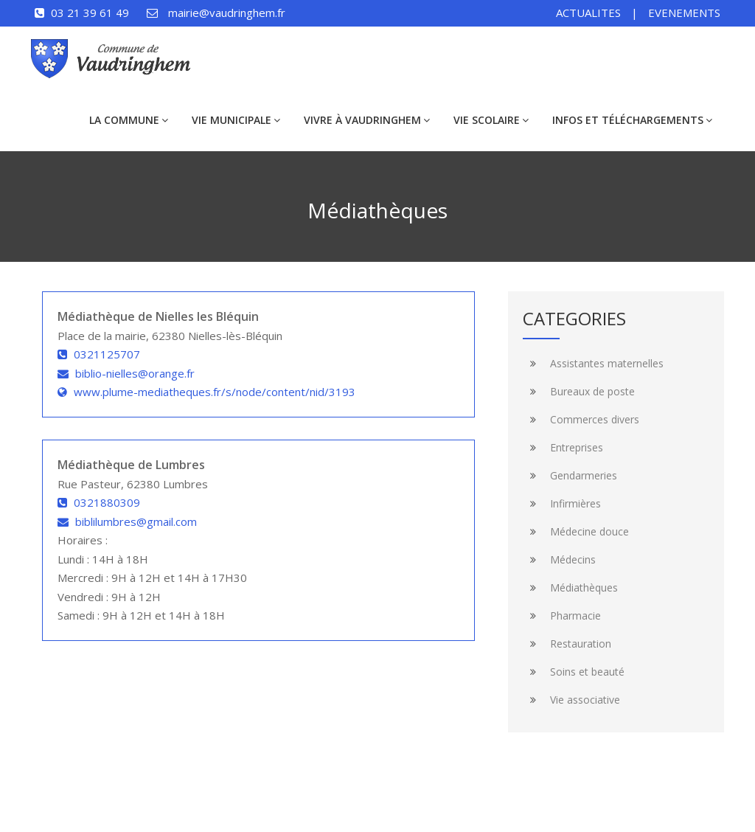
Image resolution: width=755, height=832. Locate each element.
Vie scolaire (491, 120)
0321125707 (107, 354)
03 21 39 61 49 (90, 12)
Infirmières (562, 503)
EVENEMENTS (684, 12)
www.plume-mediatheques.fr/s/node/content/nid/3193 (214, 391)
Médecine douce (576, 531)
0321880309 (107, 502)
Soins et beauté (573, 672)
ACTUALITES (588, 12)
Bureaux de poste (579, 391)
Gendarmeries (570, 475)
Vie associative (571, 700)
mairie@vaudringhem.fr (226, 12)
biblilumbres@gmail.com (136, 521)
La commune (128, 120)
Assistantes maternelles (593, 363)
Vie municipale (236, 120)
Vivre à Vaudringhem (367, 120)
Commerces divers (581, 419)
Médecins (559, 559)
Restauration (567, 644)
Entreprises (563, 447)
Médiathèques (570, 587)
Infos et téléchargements (632, 120)
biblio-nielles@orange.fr (135, 373)
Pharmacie (562, 616)
